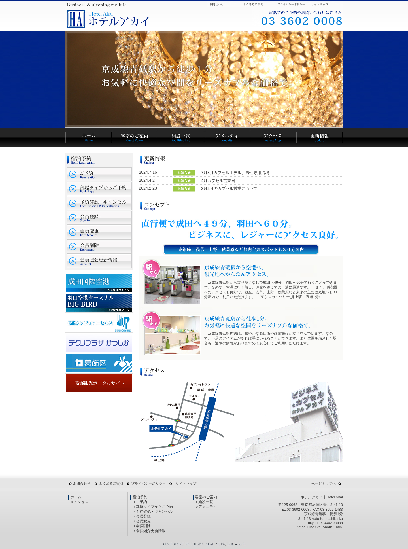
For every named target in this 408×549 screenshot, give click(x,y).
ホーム (75, 497)
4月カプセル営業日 (218, 180)
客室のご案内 (206, 497)
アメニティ (207, 507)
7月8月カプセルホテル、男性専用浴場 (235, 172)
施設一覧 (205, 502)
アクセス (81, 502)
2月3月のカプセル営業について (229, 188)
